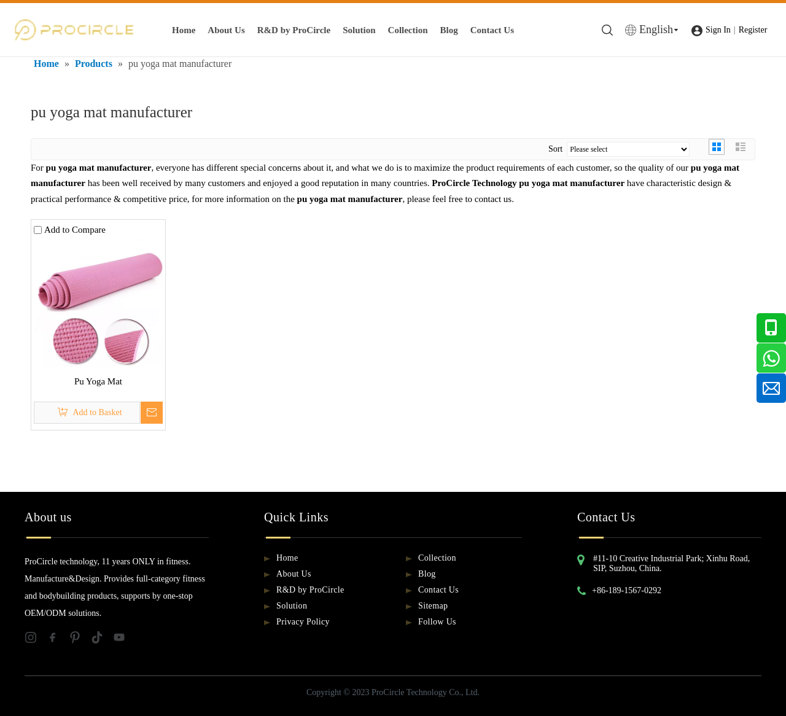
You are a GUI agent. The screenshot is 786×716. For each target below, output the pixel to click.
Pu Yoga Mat (98, 381)
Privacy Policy (303, 621)
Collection (408, 30)
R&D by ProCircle (293, 30)
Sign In (718, 29)
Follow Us (437, 621)
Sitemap (433, 605)
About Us (226, 30)
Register (753, 29)
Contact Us (492, 30)
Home (183, 30)
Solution (359, 30)
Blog (449, 30)
